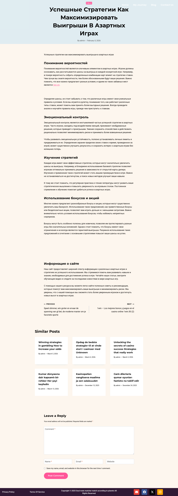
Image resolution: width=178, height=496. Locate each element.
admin (82, 41)
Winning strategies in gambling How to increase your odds (50, 345)
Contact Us (167, 4)
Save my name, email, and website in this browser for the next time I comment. (78, 468)
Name (48, 461)
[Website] (120, 461)
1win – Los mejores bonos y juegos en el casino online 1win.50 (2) (112, 307)
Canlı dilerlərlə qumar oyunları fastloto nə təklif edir (126, 377)
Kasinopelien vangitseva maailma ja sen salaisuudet (88, 377)
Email (79, 461)
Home (125, 4)
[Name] (58, 461)
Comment (50, 429)
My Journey (140, 4)
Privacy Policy (8, 492)
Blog (153, 4)
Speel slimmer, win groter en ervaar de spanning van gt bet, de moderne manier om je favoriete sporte (65, 309)
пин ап (56, 85)
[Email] (89, 461)
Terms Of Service (37, 492)
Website (110, 461)
